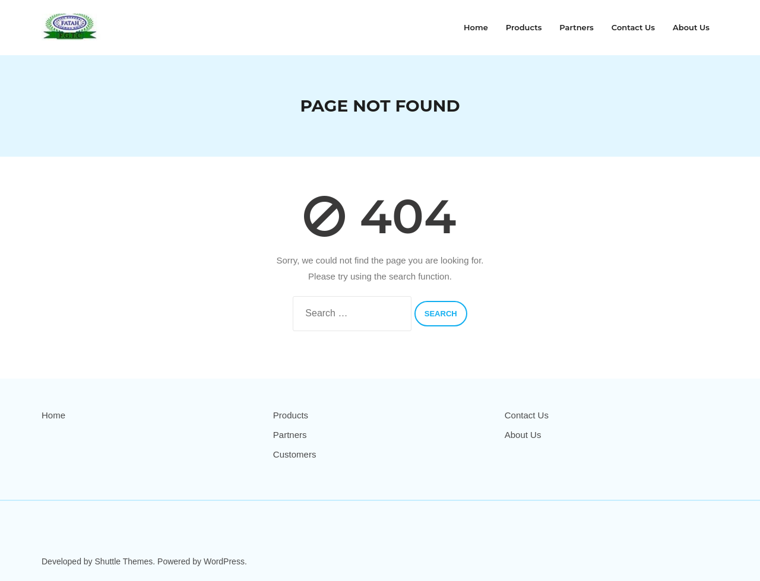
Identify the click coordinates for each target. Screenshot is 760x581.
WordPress (224, 561)
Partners (290, 435)
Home (53, 415)
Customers (294, 454)
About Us (523, 435)
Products (290, 415)
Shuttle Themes (124, 561)
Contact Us (527, 415)
